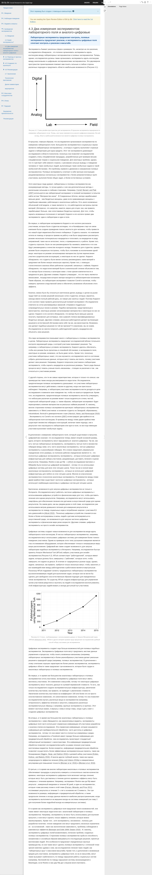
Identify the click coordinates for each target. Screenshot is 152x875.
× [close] (98, 11)
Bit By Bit (17, 3)
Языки (95, 2)
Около (87, 2)
